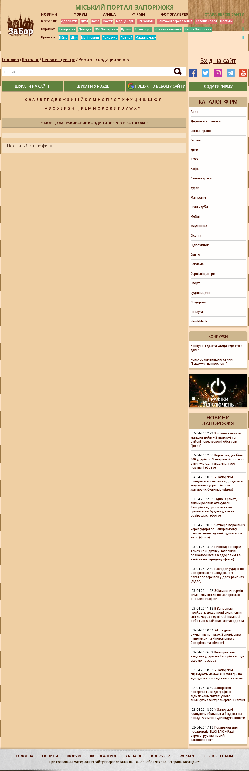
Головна (10, 59)
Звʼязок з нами (218, 755)
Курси (195, 188)
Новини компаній (168, 29)
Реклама (197, 264)
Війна (63, 37)
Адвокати (69, 21)
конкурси (161, 755)
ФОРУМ (80, 14)
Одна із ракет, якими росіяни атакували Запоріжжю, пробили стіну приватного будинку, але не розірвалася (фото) (214, 507)
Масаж (108, 21)
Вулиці (126, 29)
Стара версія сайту (224, 14)
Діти (84, 21)
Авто (195, 111)
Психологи (146, 21)
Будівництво (201, 292)
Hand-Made (199, 321)
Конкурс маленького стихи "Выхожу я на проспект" (212, 361)
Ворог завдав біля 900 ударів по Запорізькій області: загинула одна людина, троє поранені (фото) (217, 461)
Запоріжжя (66, 29)
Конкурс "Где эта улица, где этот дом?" (216, 348)
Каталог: (49, 21)
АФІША (109, 14)
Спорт (195, 283)
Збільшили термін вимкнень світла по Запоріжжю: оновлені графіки (217, 594)
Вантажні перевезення (175, 21)
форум (74, 755)
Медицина (199, 226)
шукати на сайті (32, 86)
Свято (195, 254)
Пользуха (110, 37)
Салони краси (206, 21)
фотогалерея (103, 755)
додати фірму (218, 86)
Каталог (30, 59)
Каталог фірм (218, 101)
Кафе (95, 21)
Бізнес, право (201, 130)
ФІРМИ (138, 14)
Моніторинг (90, 37)
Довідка (85, 29)
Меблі (195, 216)
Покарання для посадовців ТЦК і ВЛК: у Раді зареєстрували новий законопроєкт (214, 733)
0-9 (28, 99)
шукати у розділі (94, 86)
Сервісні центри (58, 59)
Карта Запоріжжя (198, 29)
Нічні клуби (199, 207)
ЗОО (194, 159)
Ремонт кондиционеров (103, 59)
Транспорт (143, 29)
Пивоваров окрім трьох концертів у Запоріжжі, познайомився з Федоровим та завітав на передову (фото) (216, 553)
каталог (133, 755)
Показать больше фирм (29, 145)
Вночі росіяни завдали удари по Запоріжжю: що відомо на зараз (217, 656)
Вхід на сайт (218, 60)
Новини (50, 755)
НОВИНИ (49, 14)
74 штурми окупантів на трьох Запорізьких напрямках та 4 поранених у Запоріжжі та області (216, 636)
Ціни (74, 37)
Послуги (226, 21)
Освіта (196, 235)
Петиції (126, 37)
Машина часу (146, 37)
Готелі (196, 140)
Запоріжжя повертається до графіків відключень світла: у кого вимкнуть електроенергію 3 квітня (218, 694)
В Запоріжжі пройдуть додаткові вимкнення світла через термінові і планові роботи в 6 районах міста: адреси (217, 614)
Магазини (198, 197)
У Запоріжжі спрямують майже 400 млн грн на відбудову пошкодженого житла (217, 674)
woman (187, 755)
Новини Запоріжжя (218, 420)
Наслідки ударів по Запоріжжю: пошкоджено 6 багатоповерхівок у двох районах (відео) (217, 575)
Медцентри (125, 21)
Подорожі (198, 302)
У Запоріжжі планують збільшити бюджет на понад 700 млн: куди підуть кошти (218, 713)
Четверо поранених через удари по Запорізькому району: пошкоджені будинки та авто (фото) (218, 531)
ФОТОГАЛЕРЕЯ (174, 14)
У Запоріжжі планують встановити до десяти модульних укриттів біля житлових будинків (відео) (217, 483)
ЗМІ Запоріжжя (106, 29)
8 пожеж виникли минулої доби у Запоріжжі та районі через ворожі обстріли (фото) (216, 439)
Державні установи (206, 121)
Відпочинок (200, 245)
